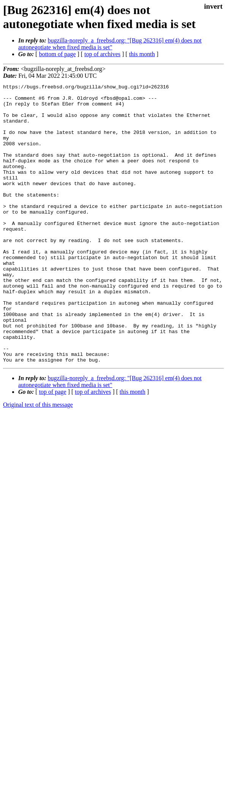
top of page (52, 447)
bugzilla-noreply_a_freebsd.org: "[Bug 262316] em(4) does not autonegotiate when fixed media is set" (110, 43)
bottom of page (57, 54)
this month (142, 54)
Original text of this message (38, 460)
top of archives (102, 54)
